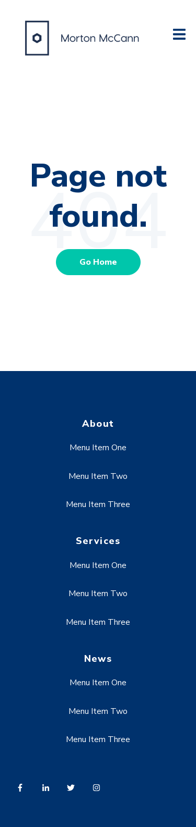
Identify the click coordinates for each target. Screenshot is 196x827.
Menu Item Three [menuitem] (98, 504)
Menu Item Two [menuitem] (98, 476)
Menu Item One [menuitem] (98, 447)
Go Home (98, 262)
